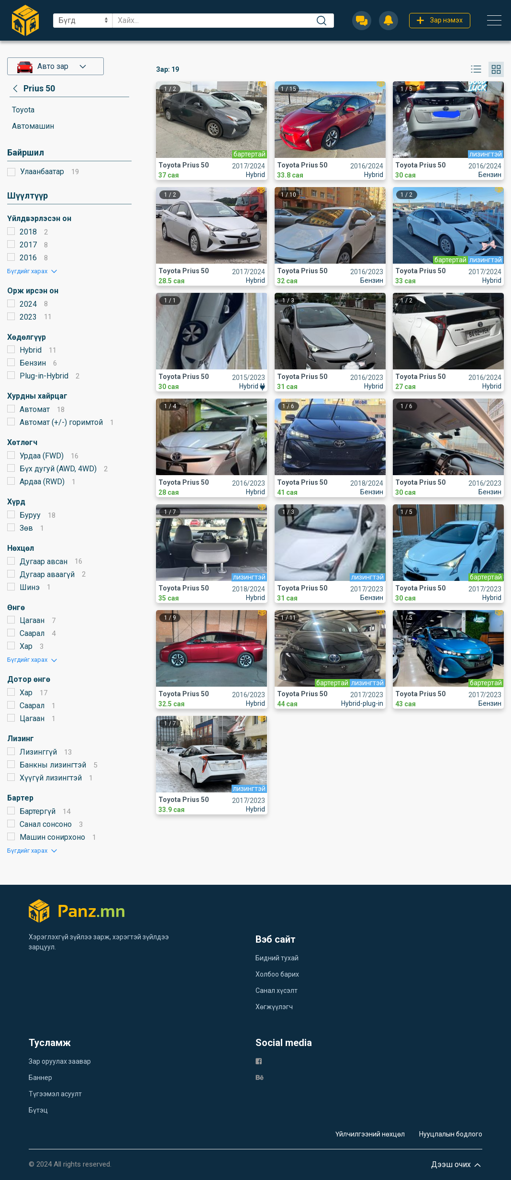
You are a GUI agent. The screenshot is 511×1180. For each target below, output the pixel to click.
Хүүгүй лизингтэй (51, 777)
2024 (28, 304)
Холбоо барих (277, 974)
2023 (28, 317)
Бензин (33, 362)
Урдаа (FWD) (42, 455)
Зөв (26, 528)
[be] (260, 1077)
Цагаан (32, 620)
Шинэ (30, 587)
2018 (28, 231)
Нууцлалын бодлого (450, 1134)
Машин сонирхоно (52, 837)
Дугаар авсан (43, 561)
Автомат (35, 409)
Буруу (30, 515)
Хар (26, 646)
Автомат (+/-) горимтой (61, 422)
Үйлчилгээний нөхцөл (370, 1134)
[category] (32, 88)
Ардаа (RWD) (42, 481)
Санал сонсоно (46, 824)
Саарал (32, 633)
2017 (28, 244)
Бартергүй (38, 811)
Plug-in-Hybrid (44, 375)
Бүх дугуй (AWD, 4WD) (58, 468)
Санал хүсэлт (277, 990)
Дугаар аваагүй (47, 574)
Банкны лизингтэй (53, 764)
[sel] (82, 20)
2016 (28, 257)
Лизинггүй (38, 752)
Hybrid (31, 350)
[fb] (259, 1061)
